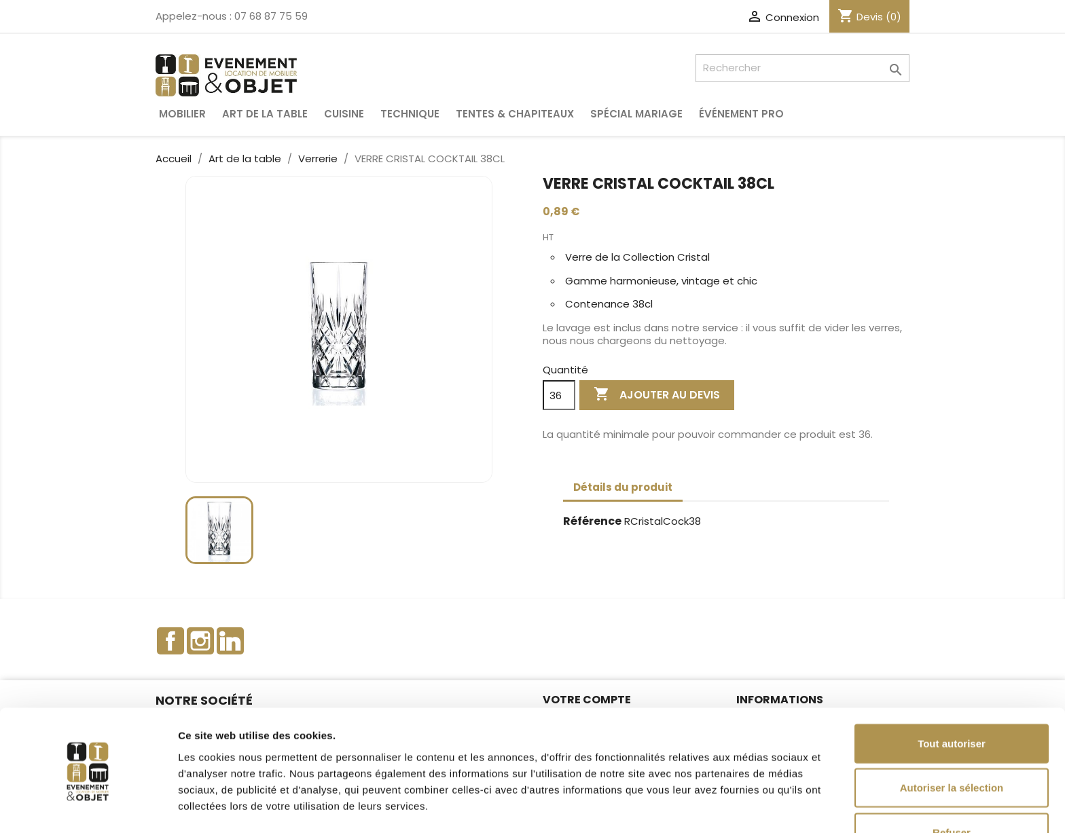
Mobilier (182, 114)
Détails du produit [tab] (622, 487)
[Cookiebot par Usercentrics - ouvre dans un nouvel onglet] (88, 806)
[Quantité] (559, 395)
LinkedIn (230, 640)
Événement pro (741, 114)
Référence (592, 521)
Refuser (952, 788)
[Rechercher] (802, 68)
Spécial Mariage (636, 114)
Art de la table (265, 114)
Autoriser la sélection (952, 744)
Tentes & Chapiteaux (515, 114)
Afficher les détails (748, 806)
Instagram (200, 640)
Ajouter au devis (657, 395)
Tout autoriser (952, 699)
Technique (409, 114)
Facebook (170, 640)
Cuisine (344, 114)
